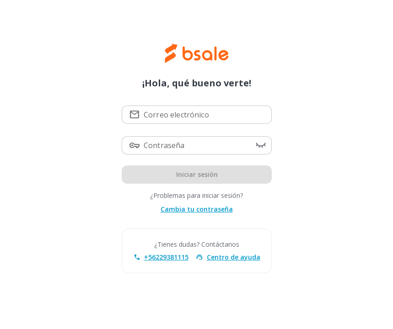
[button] (260, 145)
